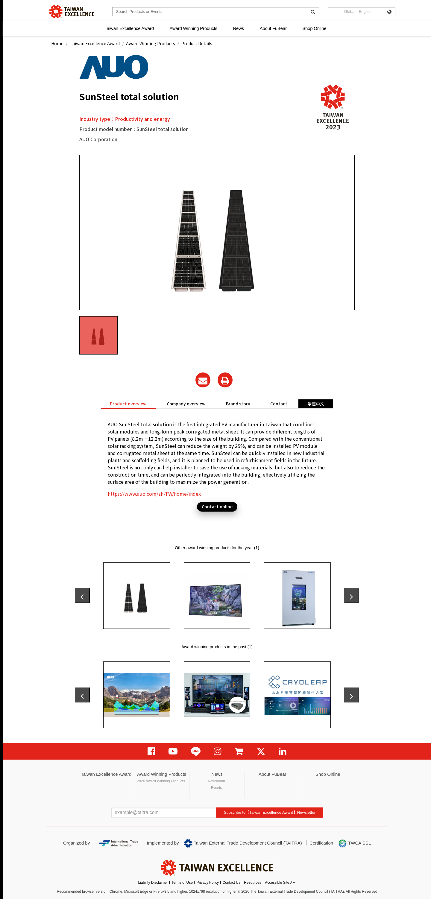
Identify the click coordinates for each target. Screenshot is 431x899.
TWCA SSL (354, 843)
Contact (278, 404)
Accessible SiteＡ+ (280, 882)
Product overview (128, 404)
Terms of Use (182, 882)
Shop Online (314, 28)
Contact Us (231, 882)
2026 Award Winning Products (161, 781)
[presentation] (82, 595)
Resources (252, 882)
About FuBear (273, 28)
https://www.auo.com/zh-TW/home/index (154, 493)
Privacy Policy (207, 882)
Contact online (217, 506)
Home (57, 43)
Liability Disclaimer (153, 882)
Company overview (186, 404)
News (238, 28)
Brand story (238, 404)
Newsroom (216, 781)
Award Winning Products (193, 28)
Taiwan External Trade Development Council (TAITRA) (243, 843)
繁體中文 (315, 404)
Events (216, 788)
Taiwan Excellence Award (129, 28)
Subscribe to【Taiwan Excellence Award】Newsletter (269, 812)
